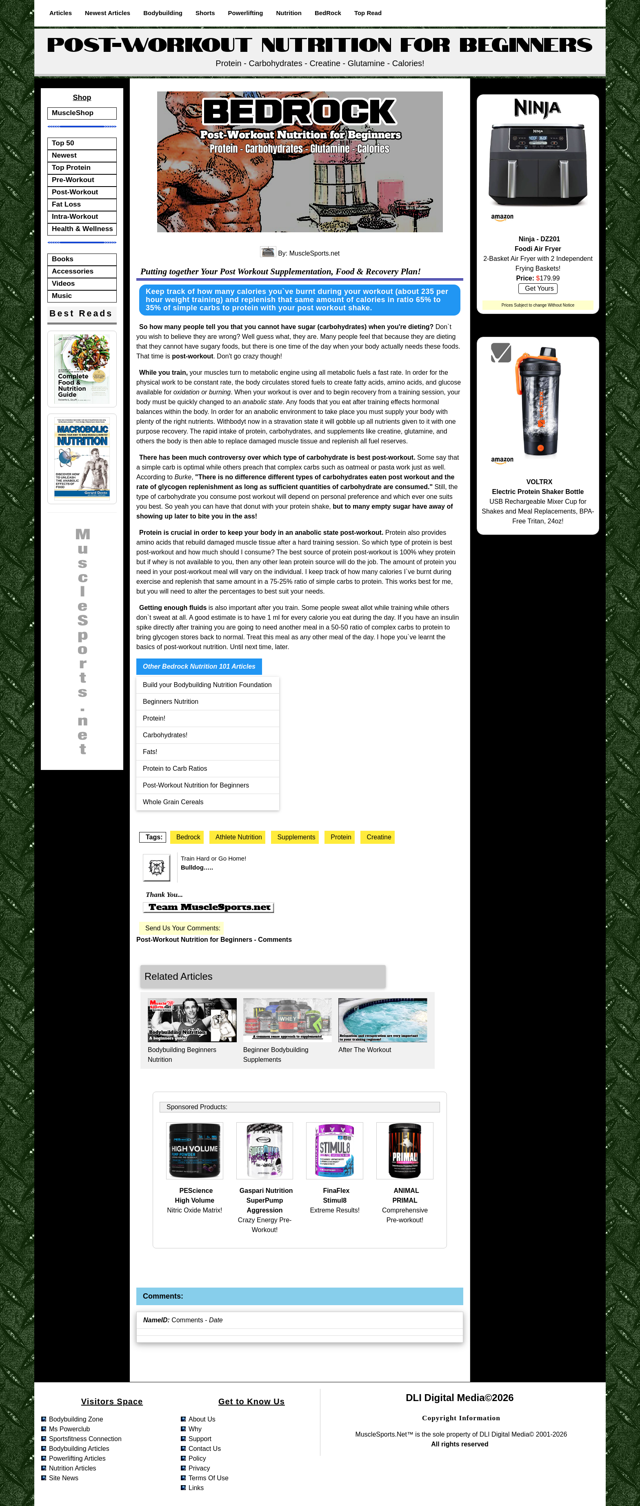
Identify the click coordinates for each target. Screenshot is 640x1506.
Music (62, 295)
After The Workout (364, 1049)
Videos (63, 283)
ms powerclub (69, 1429)
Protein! (154, 718)
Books (62, 259)
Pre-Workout (73, 180)
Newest (64, 155)
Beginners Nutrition (170, 701)
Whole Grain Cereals (173, 802)
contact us (205, 1448)
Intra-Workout (75, 216)
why (195, 1429)
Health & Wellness (82, 229)
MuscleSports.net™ (384, 1434)
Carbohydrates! (165, 735)
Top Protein (71, 167)
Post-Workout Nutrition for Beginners (196, 785)
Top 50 (63, 143)
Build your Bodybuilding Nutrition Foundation (207, 684)
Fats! (150, 751)
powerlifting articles (77, 1458)
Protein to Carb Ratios (175, 768)
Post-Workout (75, 192)
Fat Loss (66, 204)
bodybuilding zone (76, 1419)
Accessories (72, 271)
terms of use (209, 1478)
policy (197, 1458)
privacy (199, 1468)
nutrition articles (72, 1468)
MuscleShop (72, 113)
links (196, 1487)
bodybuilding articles (79, 1448)
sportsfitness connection (85, 1438)
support (200, 1438)
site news (63, 1478)
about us (202, 1419)
